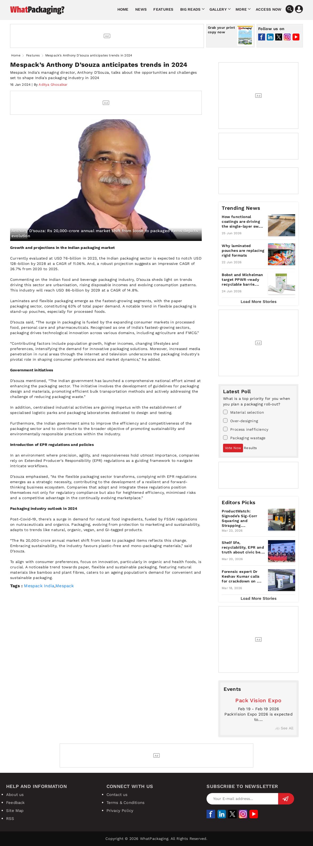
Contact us (117, 794)
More (241, 9)
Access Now (269, 9)
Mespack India (39, 585)
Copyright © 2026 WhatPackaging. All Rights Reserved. (156, 838)
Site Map (15, 810)
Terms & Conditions (125, 802)
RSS (10, 818)
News (141, 9)
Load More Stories (259, 301)
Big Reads (190, 9)
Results (250, 448)
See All (284, 728)
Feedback (15, 802)
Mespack (64, 585)
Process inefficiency (245, 429)
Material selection (243, 412)
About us (15, 794)
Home (123, 9)
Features (163, 9)
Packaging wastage (244, 437)
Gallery (218, 9)
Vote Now (233, 448)
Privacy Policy (120, 810)
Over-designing (240, 420)
